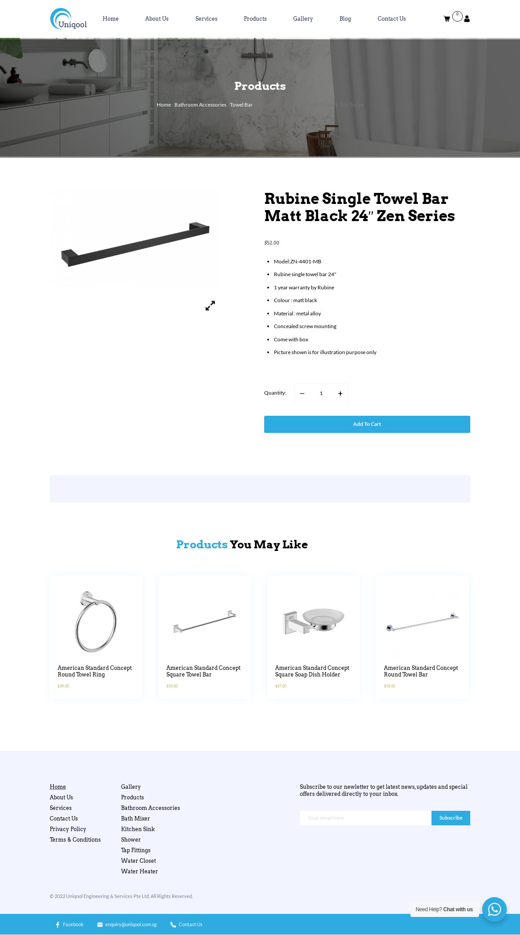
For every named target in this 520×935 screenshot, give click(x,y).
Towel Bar (241, 104)
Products (255, 18)
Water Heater (139, 871)
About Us (157, 18)
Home (111, 18)
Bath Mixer (135, 818)
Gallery (303, 18)
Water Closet (138, 860)
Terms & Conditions (75, 839)
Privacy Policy (68, 829)
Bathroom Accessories (200, 104)
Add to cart (367, 424)
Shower (131, 839)
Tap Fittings (136, 850)
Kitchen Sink (138, 829)
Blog (345, 18)
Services (206, 18)
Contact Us (392, 18)
